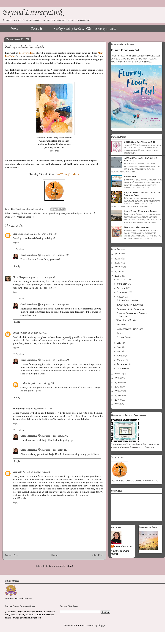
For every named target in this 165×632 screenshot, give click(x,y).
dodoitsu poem (40, 213)
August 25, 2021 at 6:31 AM (41, 277)
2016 (117, 391)
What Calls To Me (126, 320)
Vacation (121, 324)
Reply (16, 242)
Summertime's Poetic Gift (130, 328)
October (121, 288)
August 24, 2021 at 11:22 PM (43, 234)
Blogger (102, 625)
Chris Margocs (20, 277)
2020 (118, 374)
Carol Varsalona (28, 255)
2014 (117, 399)
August (121, 296)
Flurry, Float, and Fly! (125, 50)
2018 (117, 382)
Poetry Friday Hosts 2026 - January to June (85, 28)
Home (14, 28)
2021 (117, 275)
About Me (36, 28)
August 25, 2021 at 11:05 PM (54, 450)
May (119, 351)
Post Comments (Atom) (61, 566)
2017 (117, 386)
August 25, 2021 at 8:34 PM (54, 436)
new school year (74, 213)
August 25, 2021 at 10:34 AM (55, 255)
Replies (20, 249)
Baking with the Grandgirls (131, 309)
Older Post (97, 555)
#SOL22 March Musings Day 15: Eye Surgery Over (142, 194)
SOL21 (8, 217)
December (122, 279)
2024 (118, 262)
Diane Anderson (21, 234)
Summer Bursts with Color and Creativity (133, 314)
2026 (118, 254)
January (121, 368)
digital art (26, 213)
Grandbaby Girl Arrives (136, 227)
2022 (118, 271)
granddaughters (57, 213)
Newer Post (12, 555)
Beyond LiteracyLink (32, 12)
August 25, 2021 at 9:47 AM (33, 332)
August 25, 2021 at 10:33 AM (55, 360)
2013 (117, 404)
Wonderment (131, 176)
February (122, 364)
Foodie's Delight (124, 337)
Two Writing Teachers (23, 217)
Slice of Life (90, 213)
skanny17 (17, 472)
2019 (117, 378)
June (119, 347)
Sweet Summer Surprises (130, 304)
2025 (118, 258)
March (121, 360)
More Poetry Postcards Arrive (140, 211)
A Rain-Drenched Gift (128, 300)
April (120, 355)
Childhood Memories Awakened (139, 141)
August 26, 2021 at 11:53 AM (36, 472)
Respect (121, 333)
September (123, 292)
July (119, 342)
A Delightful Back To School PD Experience (140, 159)
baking (16, 213)
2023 (118, 267)
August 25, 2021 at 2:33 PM (41, 383)
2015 (117, 395)
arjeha (16, 332)
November (122, 283)
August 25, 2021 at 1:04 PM (39, 408)
